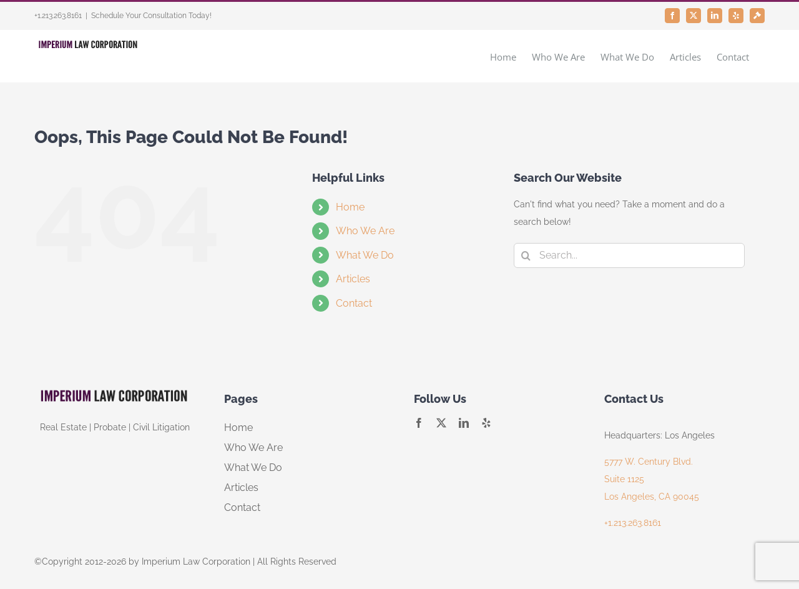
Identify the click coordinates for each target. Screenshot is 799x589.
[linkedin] (464, 423)
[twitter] (441, 423)
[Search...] (629, 255)
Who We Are (365, 231)
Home (350, 207)
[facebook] (419, 423)
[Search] (526, 255)
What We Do (365, 255)
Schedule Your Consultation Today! (151, 15)
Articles (353, 279)
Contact (354, 303)
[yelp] (486, 423)
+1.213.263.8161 (632, 523)
